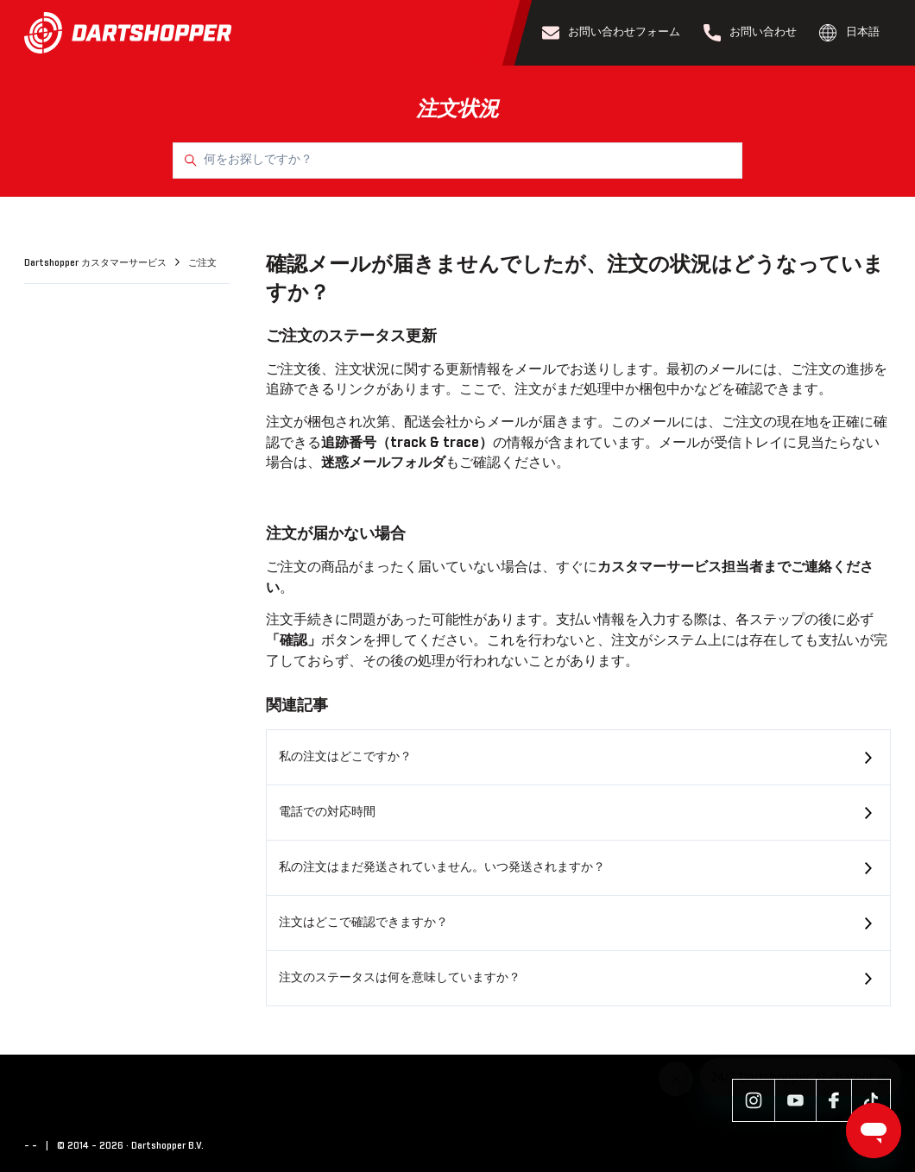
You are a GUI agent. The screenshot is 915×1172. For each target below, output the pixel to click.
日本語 (849, 32)
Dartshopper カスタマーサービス (96, 263)
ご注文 (202, 263)
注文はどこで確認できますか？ (363, 923)
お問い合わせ (751, 32)
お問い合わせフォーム (611, 32)
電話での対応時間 (327, 812)
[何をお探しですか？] (457, 160)
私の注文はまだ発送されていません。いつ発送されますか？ (442, 867)
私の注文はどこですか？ (345, 757)
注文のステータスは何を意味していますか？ (400, 978)
